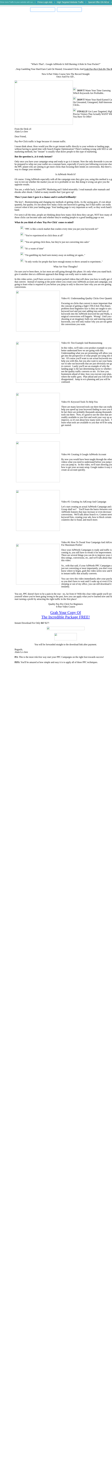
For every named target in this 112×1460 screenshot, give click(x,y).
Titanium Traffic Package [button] (43, 3)
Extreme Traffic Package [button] (69, 3)
